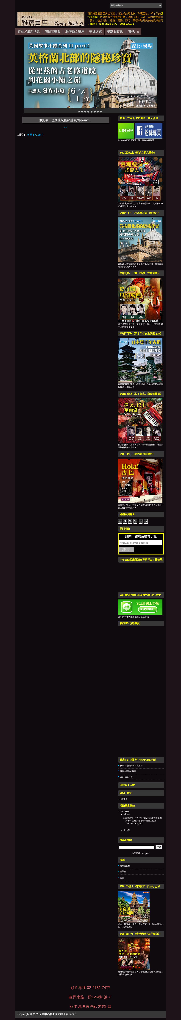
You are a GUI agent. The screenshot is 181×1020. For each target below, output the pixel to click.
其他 (134, 30)
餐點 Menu (115, 31)
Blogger (145, 853)
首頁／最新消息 (29, 31)
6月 (125, 814)
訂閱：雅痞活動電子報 (141, 536)
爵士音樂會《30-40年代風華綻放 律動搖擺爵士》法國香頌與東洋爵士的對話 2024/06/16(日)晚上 (142, 821)
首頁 (65, 127)
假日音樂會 (52, 31)
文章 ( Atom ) (35, 134)
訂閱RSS (122, 799)
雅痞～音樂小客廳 (128, 771)
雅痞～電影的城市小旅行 (131, 765)
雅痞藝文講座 (74, 31)
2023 (123, 811)
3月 (125, 830)
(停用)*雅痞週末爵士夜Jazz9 (58, 1014)
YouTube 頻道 (126, 777)
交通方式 (95, 31)
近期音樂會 (125, 866)
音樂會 (123, 871)
